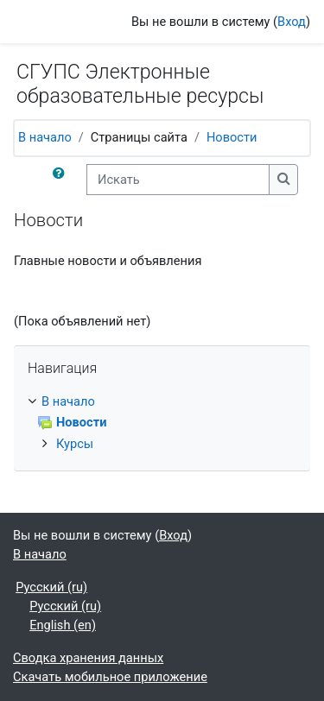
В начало (45, 137)
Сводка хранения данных (88, 658)
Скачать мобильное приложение (110, 677)
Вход (291, 21)
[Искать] (178, 179)
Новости (231, 137)
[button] (62, 179)
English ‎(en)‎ (62, 625)
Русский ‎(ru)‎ (51, 587)
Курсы (74, 444)
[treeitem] (162, 424)
